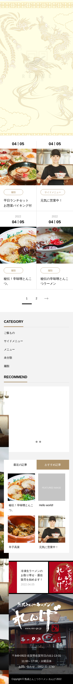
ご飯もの (9, 332)
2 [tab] (37, 442)
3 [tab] (40, 442)
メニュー (9, 349)
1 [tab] (33, 442)
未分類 (8, 357)
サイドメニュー (13, 341)
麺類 (6, 366)
